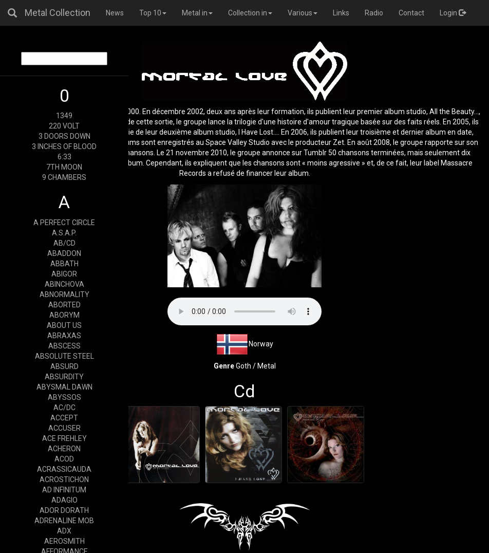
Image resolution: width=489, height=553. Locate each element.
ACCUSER (64, 428)
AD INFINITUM (64, 490)
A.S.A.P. (64, 233)
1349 (64, 116)
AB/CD (64, 243)
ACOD (64, 459)
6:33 (64, 157)
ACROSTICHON (64, 479)
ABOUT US (64, 325)
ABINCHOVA (64, 284)
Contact (411, 13)
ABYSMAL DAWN (64, 387)
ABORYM (64, 315)
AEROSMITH (64, 541)
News (115, 13)
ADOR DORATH (64, 510)
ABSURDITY (64, 377)
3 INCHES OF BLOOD (64, 146)
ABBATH (64, 264)
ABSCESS (64, 346)
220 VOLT (64, 126)
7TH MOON (64, 167)
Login (453, 13)
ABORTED (64, 305)
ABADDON (64, 253)
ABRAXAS (64, 335)
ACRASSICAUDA (64, 469)
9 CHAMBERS (64, 177)
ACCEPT (64, 418)
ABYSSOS (64, 397)
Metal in (197, 13)
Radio (374, 13)
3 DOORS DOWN (64, 136)
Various (302, 13)
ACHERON (64, 449)
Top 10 (152, 13)
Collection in (250, 13)
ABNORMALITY (64, 294)
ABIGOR (64, 274)
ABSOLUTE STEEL (64, 356)
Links (341, 13)
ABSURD (64, 366)
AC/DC (64, 407)
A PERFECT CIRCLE (64, 222)
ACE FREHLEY (64, 438)
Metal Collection (57, 12)
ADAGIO (64, 500)
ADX (64, 531)
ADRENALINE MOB (64, 521)
